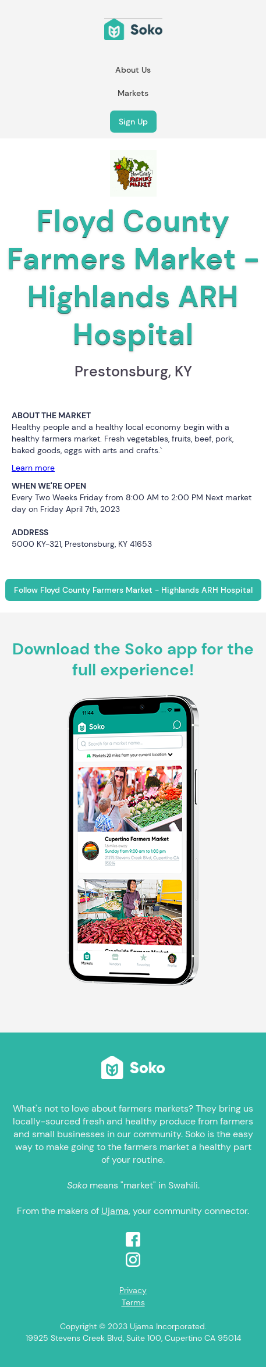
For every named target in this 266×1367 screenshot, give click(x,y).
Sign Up (133, 121)
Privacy (133, 1290)
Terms (133, 1302)
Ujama (115, 1211)
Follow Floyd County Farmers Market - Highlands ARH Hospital (133, 590)
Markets (133, 93)
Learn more (33, 467)
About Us (133, 70)
